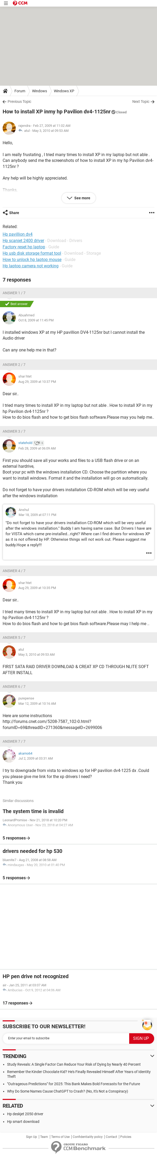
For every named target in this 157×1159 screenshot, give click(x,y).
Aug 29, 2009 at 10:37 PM (37, 382)
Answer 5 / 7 (14, 637)
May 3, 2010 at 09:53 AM (50, 131)
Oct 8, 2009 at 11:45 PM (36, 320)
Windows (39, 91)
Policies (125, 1137)
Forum (19, 91)
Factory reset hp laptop (24, 246)
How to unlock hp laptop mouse (32, 259)
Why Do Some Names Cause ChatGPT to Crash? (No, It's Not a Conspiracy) (67, 1091)
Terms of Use (60, 1137)
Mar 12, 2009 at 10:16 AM (37, 704)
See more (82, 198)
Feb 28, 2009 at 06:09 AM (37, 448)
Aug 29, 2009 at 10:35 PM (37, 588)
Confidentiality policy (88, 1137)
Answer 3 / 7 (14, 431)
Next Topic (140, 101)
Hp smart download (23, 1121)
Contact (111, 1137)
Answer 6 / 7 (14, 686)
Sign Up (31, 1137)
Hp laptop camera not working (31, 265)
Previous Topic (19, 101)
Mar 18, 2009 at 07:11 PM (37, 515)
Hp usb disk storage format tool (32, 253)
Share (14, 213)
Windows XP (64, 91)
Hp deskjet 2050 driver (25, 1114)
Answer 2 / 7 (14, 365)
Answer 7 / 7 (14, 741)
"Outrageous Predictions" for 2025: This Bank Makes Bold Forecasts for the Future (73, 1084)
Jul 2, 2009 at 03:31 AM (35, 758)
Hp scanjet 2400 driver (23, 240)
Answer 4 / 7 (14, 571)
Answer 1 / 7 (14, 293)
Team (44, 1137)
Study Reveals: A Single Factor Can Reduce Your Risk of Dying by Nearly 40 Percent (74, 1064)
